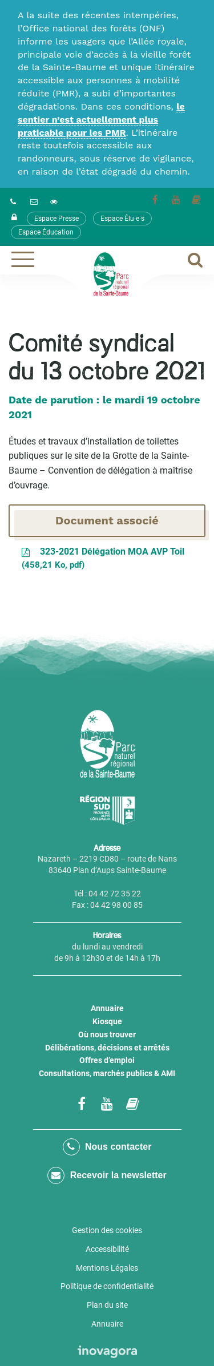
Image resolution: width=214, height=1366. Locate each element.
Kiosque (107, 1021)
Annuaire (107, 1008)
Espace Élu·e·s (122, 219)
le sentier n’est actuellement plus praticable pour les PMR (101, 119)
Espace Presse (56, 219)
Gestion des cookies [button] (107, 1230)
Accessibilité (107, 1249)
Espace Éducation (46, 232)
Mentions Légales (107, 1267)
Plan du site (107, 1305)
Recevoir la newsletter (106, 1175)
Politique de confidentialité (107, 1286)
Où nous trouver (107, 1034)
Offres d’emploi (107, 1060)
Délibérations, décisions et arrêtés (107, 1047)
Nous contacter (107, 1146)
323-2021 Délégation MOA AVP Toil (102, 559)
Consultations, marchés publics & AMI (107, 1073)
